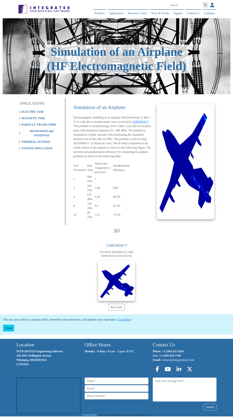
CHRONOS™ (140, 121)
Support (178, 13)
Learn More (124, 319)
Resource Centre (137, 13)
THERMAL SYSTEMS (36, 141)
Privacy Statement (90, 415)
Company (209, 13)
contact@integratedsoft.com (178, 359)
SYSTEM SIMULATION (37, 148)
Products (99, 13)
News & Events (160, 13)
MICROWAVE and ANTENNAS (41, 133)
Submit (210, 407)
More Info (116, 307)
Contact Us (193, 13)
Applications (116, 13)
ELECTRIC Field (32, 111)
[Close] (8, 328)
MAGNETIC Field (33, 118)
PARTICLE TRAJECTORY (39, 124)
